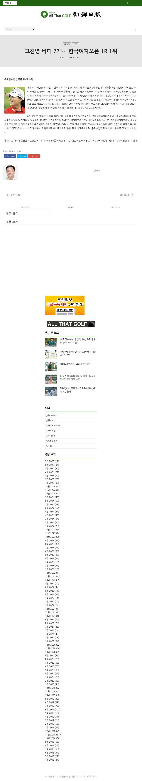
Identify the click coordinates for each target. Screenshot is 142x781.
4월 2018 (49, 760)
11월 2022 (50, 576)
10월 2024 (50, 494)
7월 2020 (49, 663)
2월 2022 (49, 602)
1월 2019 (49, 727)
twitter (22, 156)
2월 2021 (49, 637)
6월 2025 (49, 465)
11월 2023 (50, 533)
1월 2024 (49, 526)
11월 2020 (50, 648)
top (75, 44)
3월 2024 (49, 519)
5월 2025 (49, 469)
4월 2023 (49, 558)
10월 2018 (50, 738)
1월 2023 (49, 569)
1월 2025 (49, 483)
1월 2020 (49, 684)
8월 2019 (49, 702)
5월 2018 (49, 756)
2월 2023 (49, 566)
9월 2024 (49, 497)
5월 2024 (49, 512)
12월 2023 (50, 530)
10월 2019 (50, 695)
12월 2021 (50, 609)
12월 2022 (50, 573)
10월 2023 (50, 537)
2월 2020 (49, 681)
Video (51, 436)
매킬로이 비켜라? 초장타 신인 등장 (75, 364)
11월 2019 (50, 691)
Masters (52, 415)
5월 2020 (49, 670)
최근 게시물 (15, 195)
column (52, 441)
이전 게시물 (124, 195)
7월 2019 (49, 706)
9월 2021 (49, 620)
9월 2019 (49, 699)
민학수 (62, 57)
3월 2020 (49, 677)
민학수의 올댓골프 (69, 777)
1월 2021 (49, 641)
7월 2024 (49, 504)
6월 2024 (49, 508)
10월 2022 (50, 580)
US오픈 (52, 431)
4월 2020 (49, 673)
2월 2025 (49, 479)
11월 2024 (50, 490)
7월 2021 (49, 627)
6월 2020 (49, 666)
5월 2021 (49, 630)
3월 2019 (49, 720)
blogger (25, 207)
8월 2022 (49, 584)
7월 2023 (49, 548)
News (67, 44)
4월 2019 (49, 717)
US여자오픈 (54, 425)
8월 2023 (49, 544)
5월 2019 (49, 713)
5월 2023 (49, 555)
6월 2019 (49, 709)
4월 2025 (49, 472)
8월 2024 (49, 501)
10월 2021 (50, 616)
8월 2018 (49, 745)
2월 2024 (49, 522)
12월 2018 (50, 731)
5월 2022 (49, 591)
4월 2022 (49, 594)
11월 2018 (50, 735)
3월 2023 (49, 562)
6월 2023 (49, 551)
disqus (70, 207)
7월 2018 (49, 749)
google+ (34, 156)
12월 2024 (50, 486)
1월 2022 (49, 605)
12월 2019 (50, 688)
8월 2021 (49, 623)
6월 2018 (49, 753)
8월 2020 (49, 659)
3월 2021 (49, 634)
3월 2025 (49, 476)
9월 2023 (49, 540)
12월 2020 (50, 645)
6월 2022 (49, 587)
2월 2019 (49, 724)
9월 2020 (49, 655)
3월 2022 (49, 598)
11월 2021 (50, 612)
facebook (10, 156)
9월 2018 (49, 742)
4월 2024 (49, 515)
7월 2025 (49, 461)
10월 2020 (50, 652)
